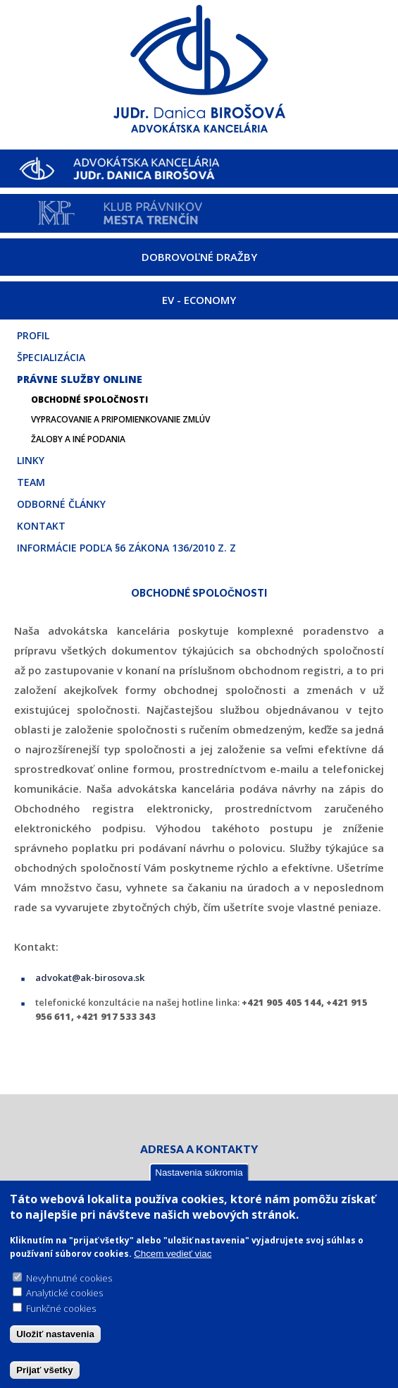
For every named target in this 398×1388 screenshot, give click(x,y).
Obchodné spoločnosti (89, 400)
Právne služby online (79, 379)
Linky (30, 460)
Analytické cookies (64, 1293)
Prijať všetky (44, 1370)
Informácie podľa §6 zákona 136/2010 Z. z (126, 547)
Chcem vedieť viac (172, 1254)
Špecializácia (51, 357)
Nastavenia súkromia (198, 1173)
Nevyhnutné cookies (69, 1278)
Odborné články (61, 504)
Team (31, 482)
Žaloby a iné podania (78, 439)
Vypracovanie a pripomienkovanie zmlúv (120, 419)
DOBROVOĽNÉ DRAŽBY (199, 257)
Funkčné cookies (61, 1309)
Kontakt (41, 525)
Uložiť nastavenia (55, 1334)
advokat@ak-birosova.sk (89, 977)
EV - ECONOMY (199, 300)
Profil (33, 335)
